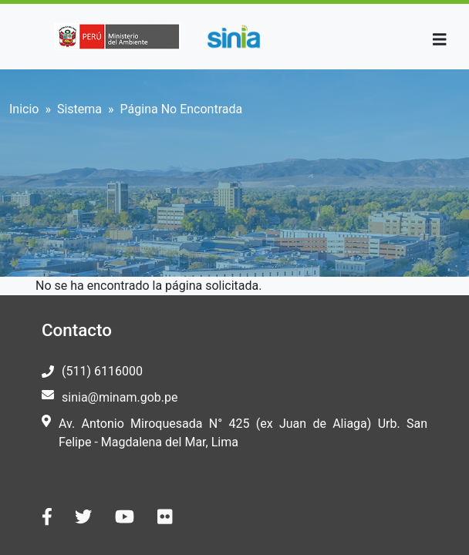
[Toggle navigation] (439, 39)
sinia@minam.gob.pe (119, 397)
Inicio (24, 109)
